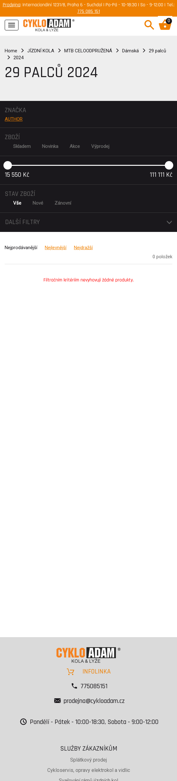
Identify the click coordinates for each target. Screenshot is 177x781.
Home (11, 51)
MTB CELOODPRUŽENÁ (88, 51)
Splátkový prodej (88, 760)
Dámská (130, 51)
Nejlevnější (55, 247)
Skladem (22, 146)
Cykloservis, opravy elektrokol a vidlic (88, 770)
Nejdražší (83, 247)
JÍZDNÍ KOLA (40, 51)
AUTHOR (14, 119)
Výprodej (100, 146)
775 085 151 (88, 11)
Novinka (50, 146)
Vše (17, 203)
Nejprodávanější (21, 247)
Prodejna (11, 5)
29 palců (157, 51)
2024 (18, 57)
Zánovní (63, 203)
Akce (75, 146)
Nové (38, 203)
